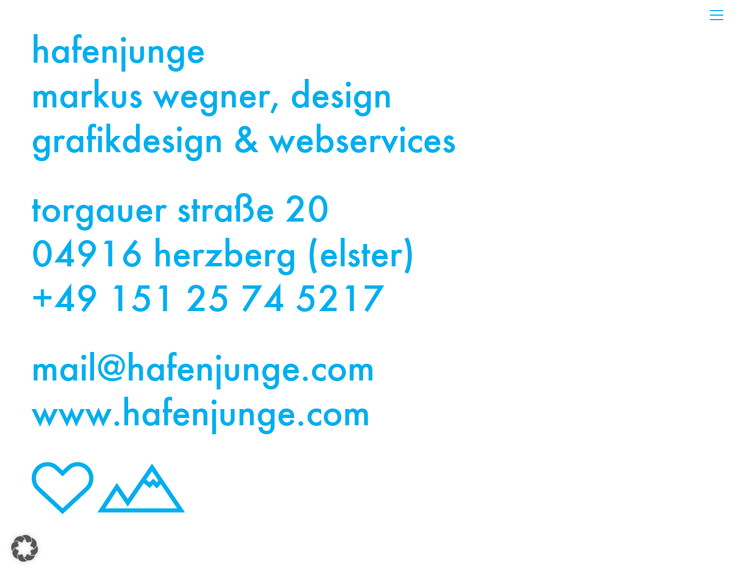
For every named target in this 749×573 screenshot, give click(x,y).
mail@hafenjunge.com (203, 370)
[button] (24, 548)
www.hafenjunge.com (200, 415)
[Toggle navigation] (716, 15)
